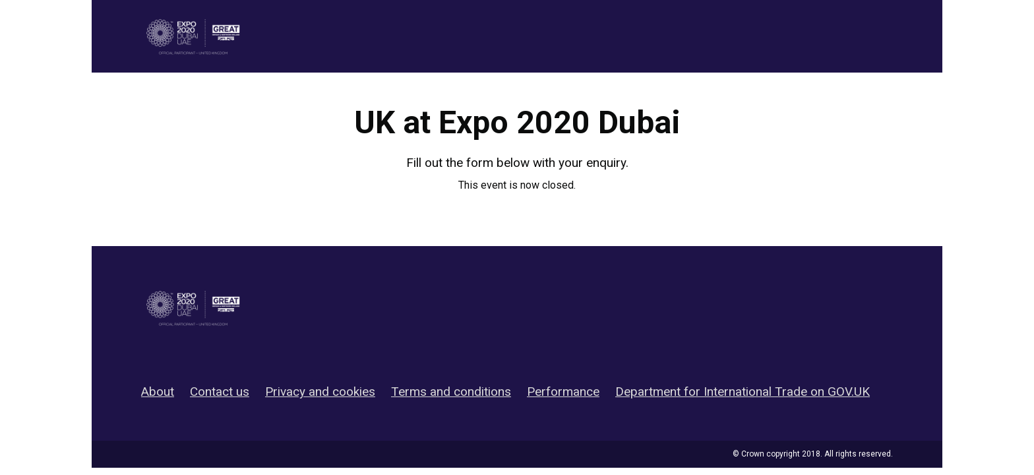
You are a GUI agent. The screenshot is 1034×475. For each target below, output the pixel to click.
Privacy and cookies (320, 391)
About (157, 391)
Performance (563, 391)
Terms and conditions (451, 391)
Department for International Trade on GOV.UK (742, 391)
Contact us (219, 391)
